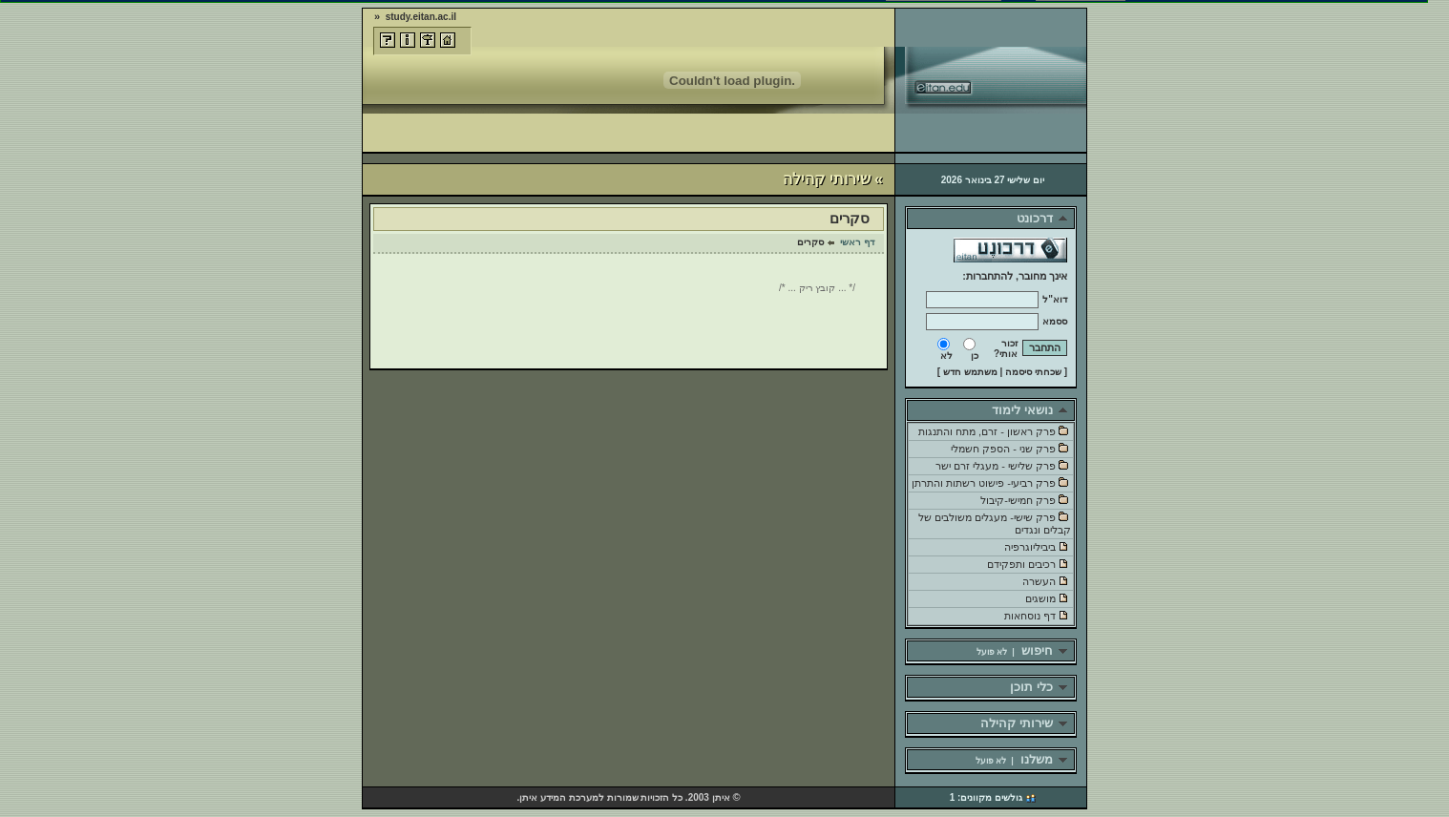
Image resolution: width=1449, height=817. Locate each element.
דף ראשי (857, 242)
